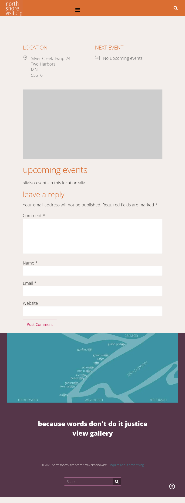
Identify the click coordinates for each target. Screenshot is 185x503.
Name (30, 263)
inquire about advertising (127, 465)
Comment (34, 215)
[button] (78, 10)
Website (30, 303)
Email (30, 283)
